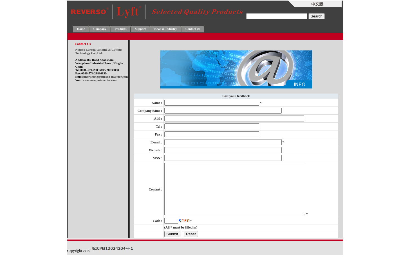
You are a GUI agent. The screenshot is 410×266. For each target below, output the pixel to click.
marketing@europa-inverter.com (106, 76)
